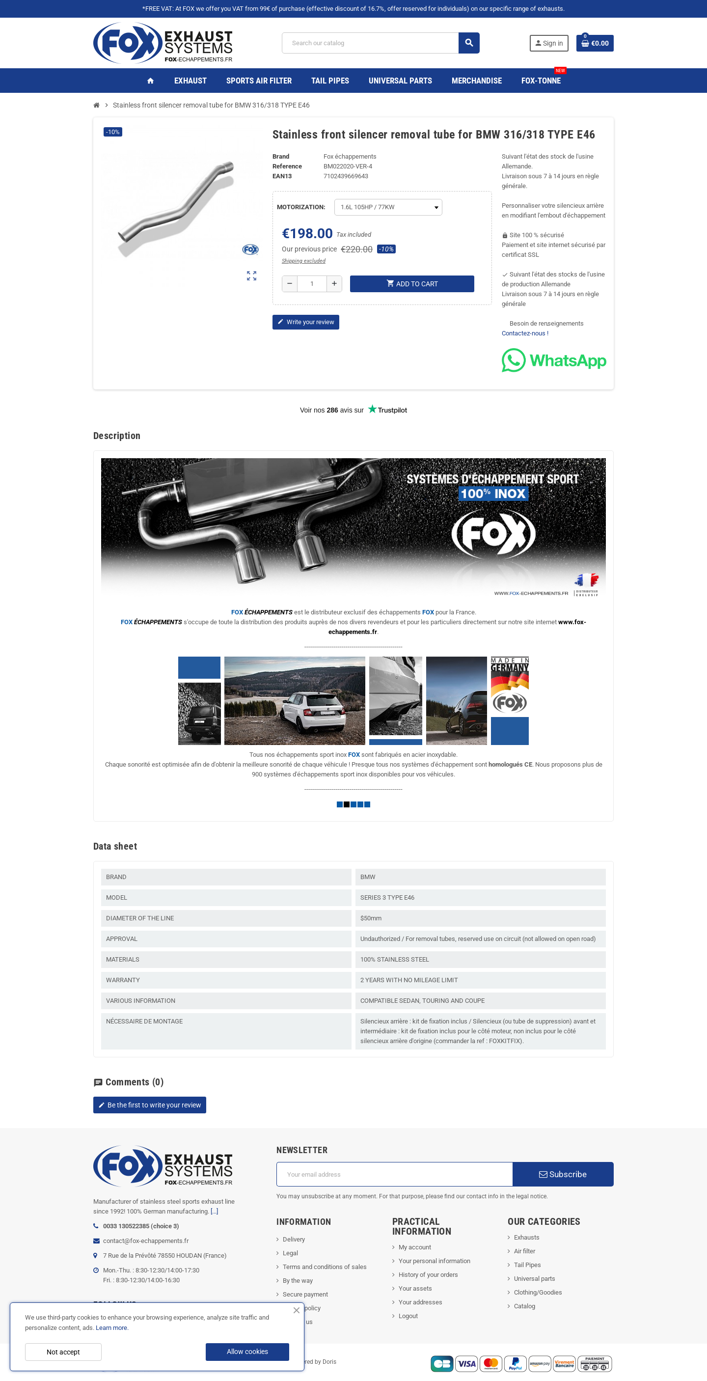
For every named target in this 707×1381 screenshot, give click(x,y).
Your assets (415, 1288)
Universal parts (534, 1278)
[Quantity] (312, 284)
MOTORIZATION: (301, 207)
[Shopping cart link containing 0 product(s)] (595, 43)
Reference (287, 166)
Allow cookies (247, 1351)
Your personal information (434, 1261)
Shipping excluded (304, 261)
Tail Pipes (527, 1265)
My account (415, 1247)
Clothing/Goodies (538, 1292)
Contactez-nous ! (525, 333)
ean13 (282, 176)
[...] (214, 1211)
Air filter (524, 1251)
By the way (298, 1280)
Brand (280, 156)
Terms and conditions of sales (325, 1267)
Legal (290, 1253)
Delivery (294, 1239)
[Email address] (394, 1174)
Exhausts (527, 1237)
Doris (329, 1362)
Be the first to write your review (149, 1105)
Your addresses (420, 1302)
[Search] (380, 43)
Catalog (524, 1306)
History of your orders (428, 1274)
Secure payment (305, 1294)
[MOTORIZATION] (388, 207)
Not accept (63, 1352)
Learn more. (112, 1327)
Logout (408, 1316)
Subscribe (563, 1174)
